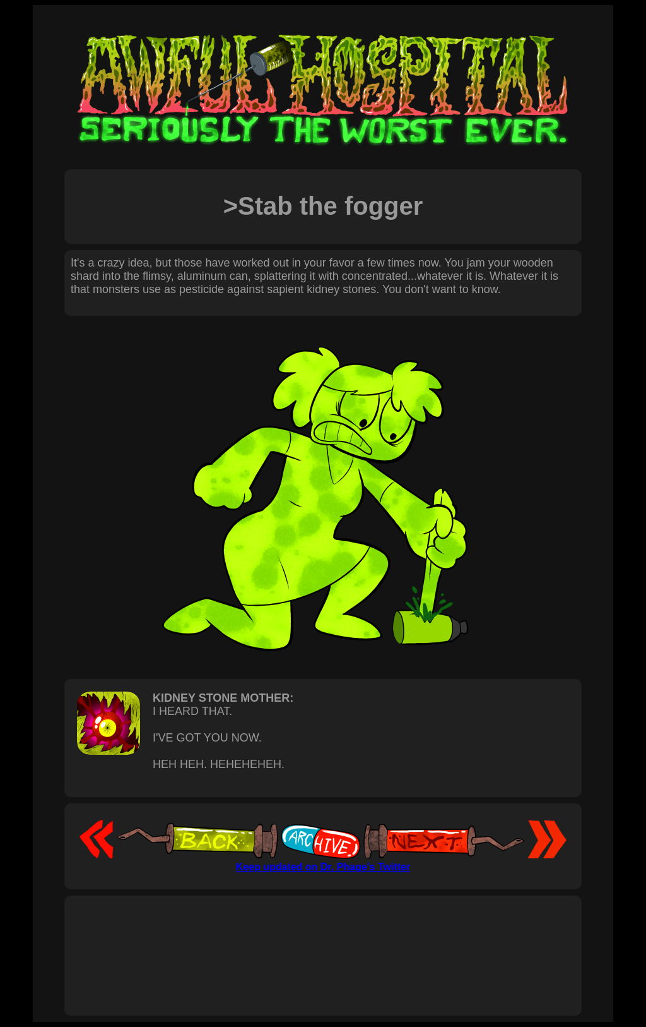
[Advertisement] (323, 941)
